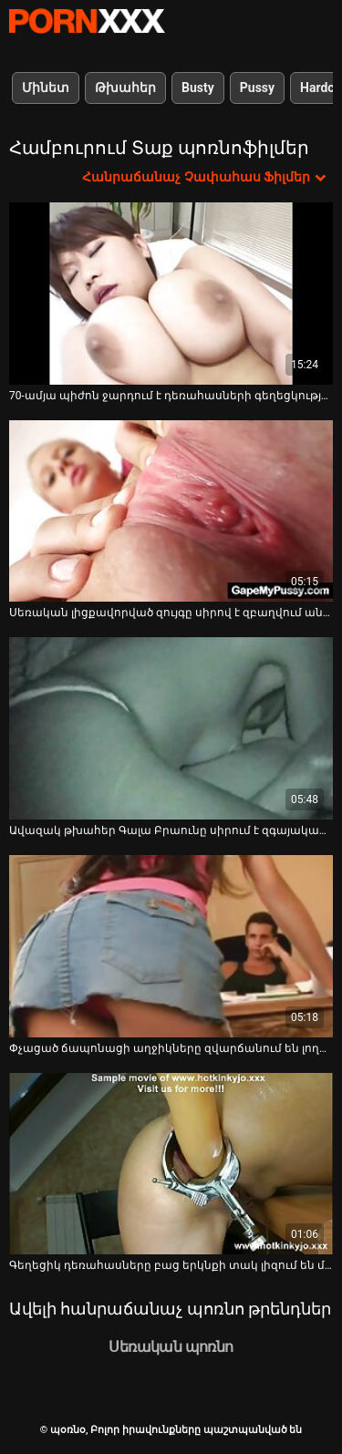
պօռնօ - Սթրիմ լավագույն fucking (86, 21)
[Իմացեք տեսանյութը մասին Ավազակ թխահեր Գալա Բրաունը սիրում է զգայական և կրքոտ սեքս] (171, 728)
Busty (197, 87)
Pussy (257, 87)
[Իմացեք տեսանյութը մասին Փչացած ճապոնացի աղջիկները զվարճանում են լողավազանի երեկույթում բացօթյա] (171, 946)
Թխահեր (125, 87)
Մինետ (45, 87)
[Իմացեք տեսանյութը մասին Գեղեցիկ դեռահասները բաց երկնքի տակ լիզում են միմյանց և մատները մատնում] (171, 1164)
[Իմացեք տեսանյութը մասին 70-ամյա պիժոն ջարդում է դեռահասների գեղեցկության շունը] (171, 293)
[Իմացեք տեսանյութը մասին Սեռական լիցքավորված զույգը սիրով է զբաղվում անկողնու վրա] (171, 511)
